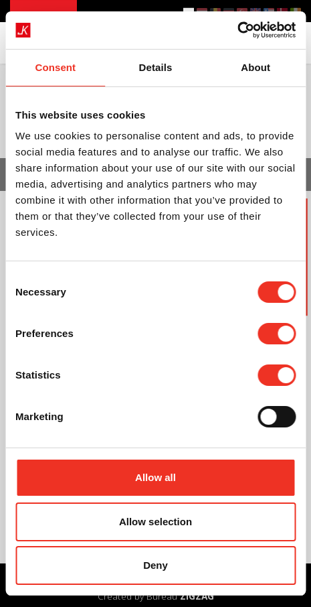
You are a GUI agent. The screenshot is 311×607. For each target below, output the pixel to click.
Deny (155, 565)
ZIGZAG (197, 596)
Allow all (155, 477)
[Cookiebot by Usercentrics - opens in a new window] (237, 30)
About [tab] (255, 67)
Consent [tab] (55, 67)
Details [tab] (156, 67)
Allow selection (155, 521)
